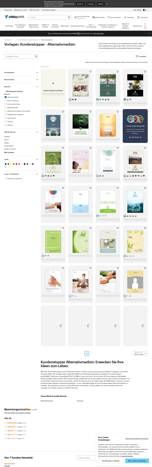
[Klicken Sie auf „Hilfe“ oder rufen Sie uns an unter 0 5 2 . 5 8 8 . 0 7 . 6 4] (84, 17)
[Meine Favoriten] (117, 17)
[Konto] (130, 17)
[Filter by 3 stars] (6, 425)
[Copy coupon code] (78, 34)
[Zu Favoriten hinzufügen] (90, 66)
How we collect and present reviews (17, 407)
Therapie (80, 395)
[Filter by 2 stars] (6, 429)
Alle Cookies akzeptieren (137, 461)
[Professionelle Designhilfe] (135, 121)
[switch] (140, 10)
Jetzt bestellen (98, 33)
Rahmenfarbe (9, 74)
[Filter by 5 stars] (6, 418)
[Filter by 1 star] (6, 433)
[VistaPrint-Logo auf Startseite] (14, 17)
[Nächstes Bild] (149, 33)
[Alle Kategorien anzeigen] (13, 86)
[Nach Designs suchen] (36, 56)
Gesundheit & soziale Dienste (28, 40)
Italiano (101, 4)
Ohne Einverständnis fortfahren (137, 438)
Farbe (6, 154)
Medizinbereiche (47, 395)
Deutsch (80, 4)
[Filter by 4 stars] (6, 421)
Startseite (7, 40)
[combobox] (50, 17)
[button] (81, 348)
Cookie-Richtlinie (126, 456)
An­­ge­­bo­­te (145, 26)
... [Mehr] (14, 40)
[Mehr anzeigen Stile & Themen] (9, 147)
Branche (7, 81)
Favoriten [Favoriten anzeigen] (141, 56)
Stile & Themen (9, 126)
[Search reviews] (93, 452)
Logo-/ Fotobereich (11, 168)
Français (91, 4)
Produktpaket (9, 67)
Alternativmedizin (47, 40)
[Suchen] (72, 17)
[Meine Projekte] (101, 17)
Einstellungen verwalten (111, 461)
